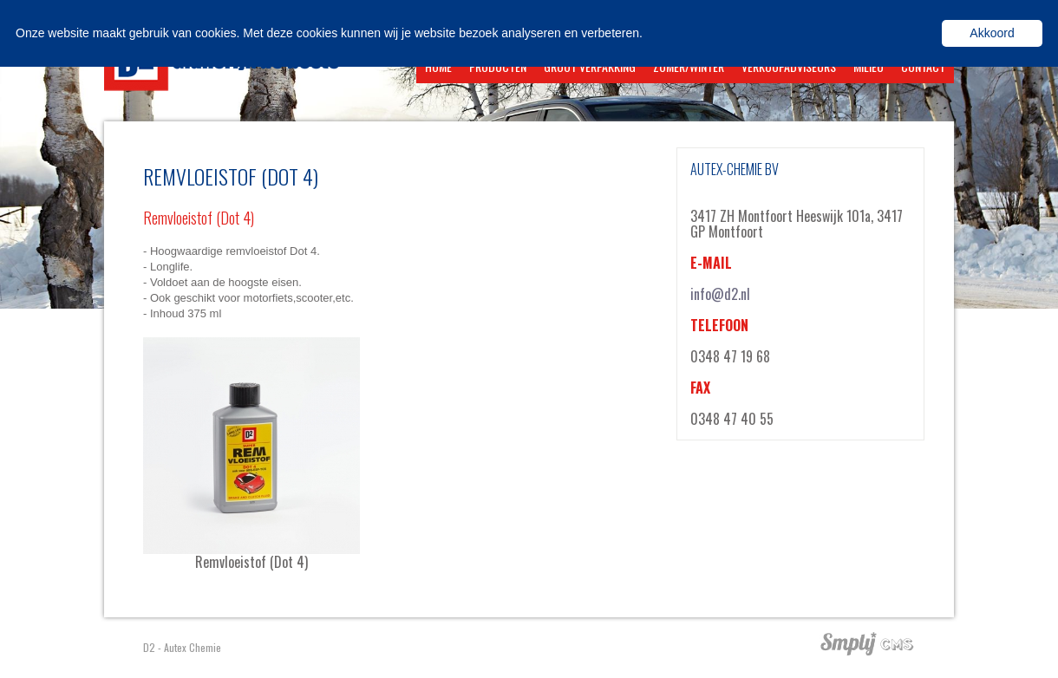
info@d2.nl (720, 294)
